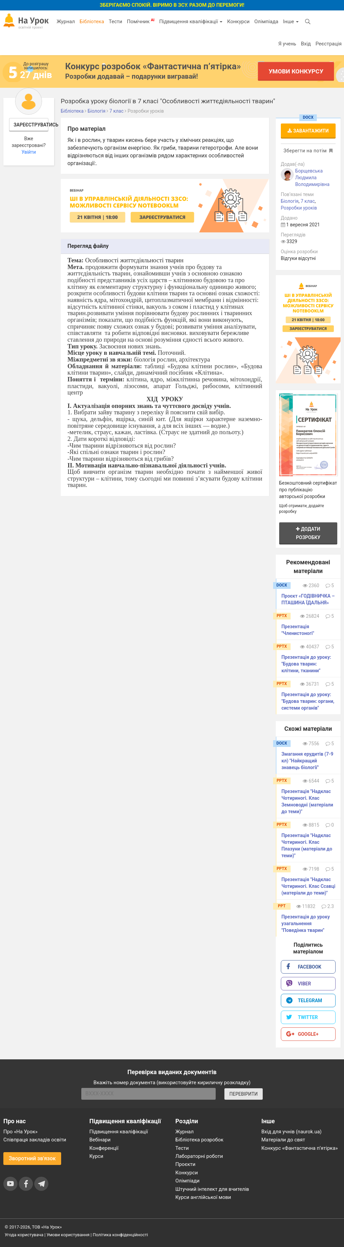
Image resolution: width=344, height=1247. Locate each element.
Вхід (306, 44)
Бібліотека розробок (199, 1140)
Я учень (287, 44)
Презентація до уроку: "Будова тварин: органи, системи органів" (308, 701)
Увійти (29, 152)
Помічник (141, 21)
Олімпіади (187, 1181)
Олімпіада (266, 21)
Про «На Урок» (20, 1132)
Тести (115, 21)
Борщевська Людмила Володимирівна (312, 177)
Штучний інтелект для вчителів (212, 1189)
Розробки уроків (299, 208)
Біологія (290, 201)
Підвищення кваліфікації (190, 21)
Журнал (65, 21)
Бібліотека (92, 21)
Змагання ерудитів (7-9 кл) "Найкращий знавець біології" (308, 760)
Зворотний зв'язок (32, 1158)
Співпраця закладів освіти (34, 1140)
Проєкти (185, 1164)
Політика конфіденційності (120, 1234)
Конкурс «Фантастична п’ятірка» (299, 1148)
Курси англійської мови (203, 1197)
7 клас (308, 201)
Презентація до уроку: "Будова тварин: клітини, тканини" (306, 663)
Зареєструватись (31, 124)
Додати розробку (308, 533)
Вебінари (100, 1140)
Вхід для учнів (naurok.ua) (291, 1132)
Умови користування (68, 1234)
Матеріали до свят (283, 1140)
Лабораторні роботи (199, 1156)
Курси (96, 1156)
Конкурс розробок (153, 66)
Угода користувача (24, 1234)
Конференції (104, 1148)
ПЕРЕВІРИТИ (243, 1094)
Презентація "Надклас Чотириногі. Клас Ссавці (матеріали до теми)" (309, 886)
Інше (291, 21)
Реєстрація (328, 44)
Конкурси (238, 21)
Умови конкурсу (296, 71)
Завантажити (308, 131)
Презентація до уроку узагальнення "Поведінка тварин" (306, 923)
